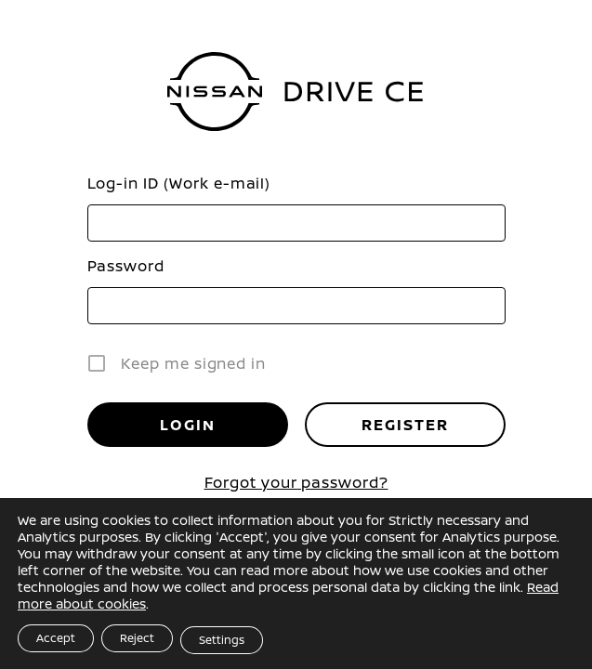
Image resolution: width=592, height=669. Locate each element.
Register (405, 424)
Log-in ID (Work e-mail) (179, 183)
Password (125, 266)
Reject (137, 638)
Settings (221, 640)
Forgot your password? (296, 482)
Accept (55, 638)
